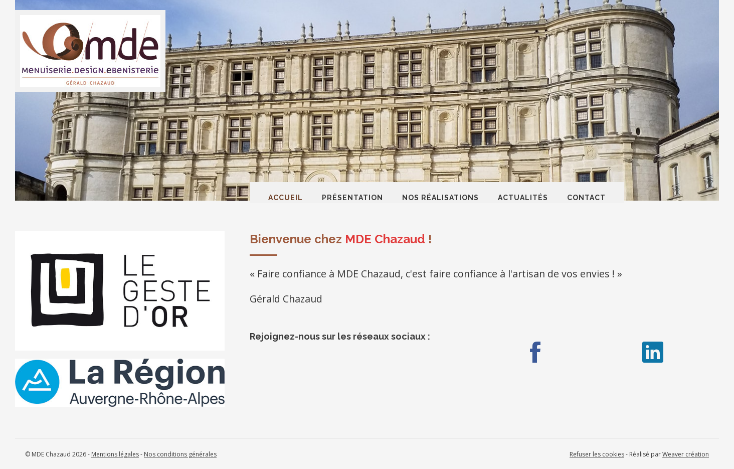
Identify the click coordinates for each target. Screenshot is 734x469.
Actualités (523, 198)
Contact (586, 198)
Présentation (352, 198)
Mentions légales (115, 454)
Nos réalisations (440, 198)
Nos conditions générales (180, 454)
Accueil (285, 198)
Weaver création (685, 454)
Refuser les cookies (597, 454)
